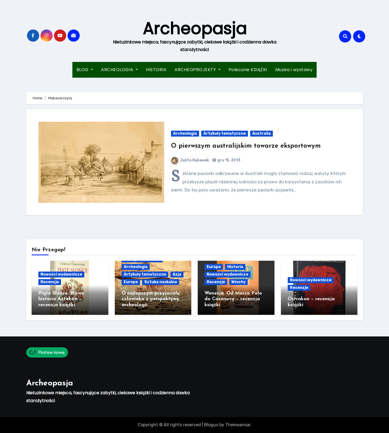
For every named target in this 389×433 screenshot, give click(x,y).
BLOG (84, 70)
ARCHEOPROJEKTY (197, 70)
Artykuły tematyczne (224, 133)
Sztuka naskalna (160, 282)
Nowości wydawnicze (61, 274)
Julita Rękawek (190, 160)
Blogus (211, 424)
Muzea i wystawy (294, 70)
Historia (235, 267)
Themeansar (237, 424)
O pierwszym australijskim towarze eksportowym (246, 146)
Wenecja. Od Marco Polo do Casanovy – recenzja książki (233, 299)
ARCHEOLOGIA (119, 70)
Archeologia (185, 133)
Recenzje (50, 282)
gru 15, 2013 (228, 160)
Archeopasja (195, 28)
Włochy (239, 282)
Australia (261, 133)
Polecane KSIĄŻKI (248, 70)
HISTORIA (156, 70)
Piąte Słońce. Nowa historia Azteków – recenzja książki (61, 299)
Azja (177, 274)
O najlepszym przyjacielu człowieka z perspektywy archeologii (151, 299)
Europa (131, 282)
